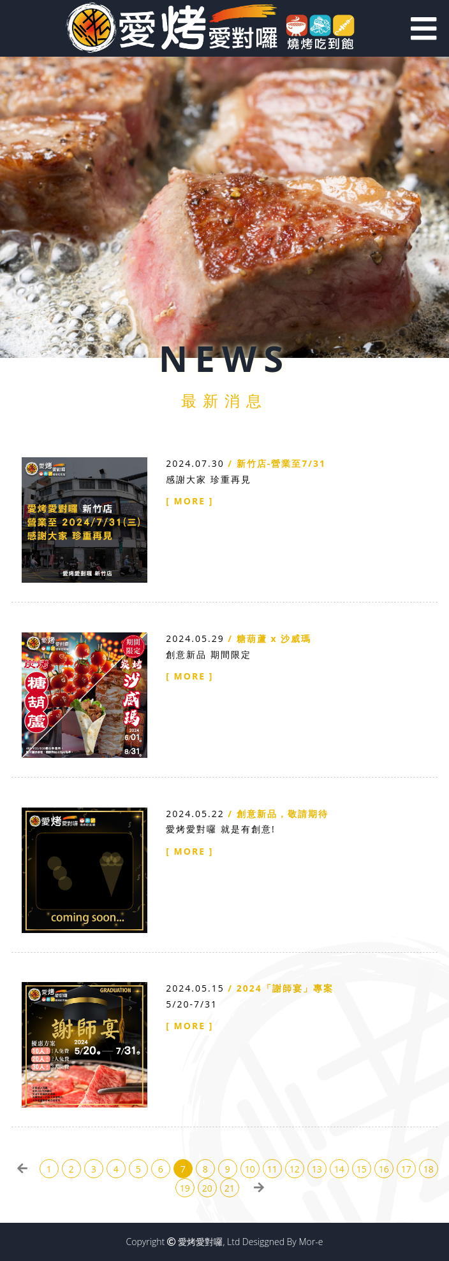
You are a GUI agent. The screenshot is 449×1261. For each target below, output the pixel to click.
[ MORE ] (189, 501)
